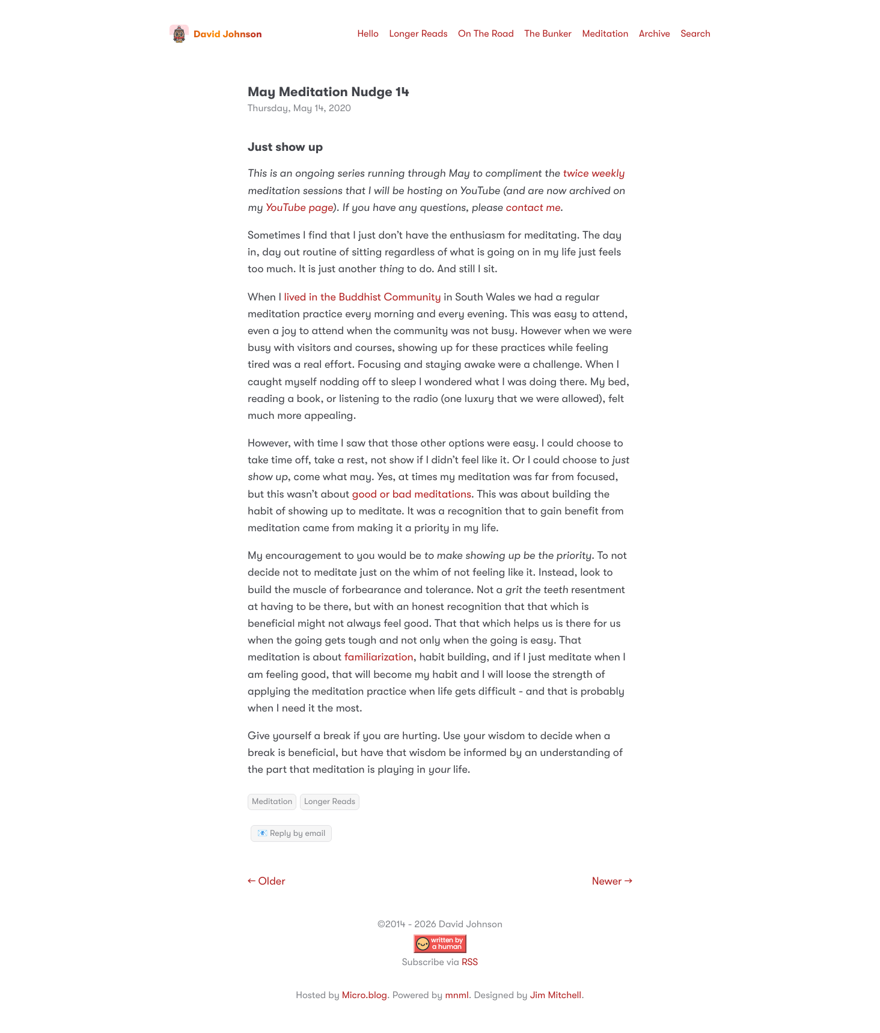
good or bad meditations (411, 495)
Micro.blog (364, 995)
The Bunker (548, 33)
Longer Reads (418, 33)
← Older (267, 882)
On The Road (486, 33)
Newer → (612, 882)
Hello (368, 33)
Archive (654, 33)
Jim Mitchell (555, 995)
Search (695, 33)
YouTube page (299, 208)
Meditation (605, 33)
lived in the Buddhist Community (362, 297)
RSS (470, 962)
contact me (533, 208)
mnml (456, 995)
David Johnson (216, 34)
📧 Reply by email (291, 833)
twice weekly (594, 174)
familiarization (379, 657)
